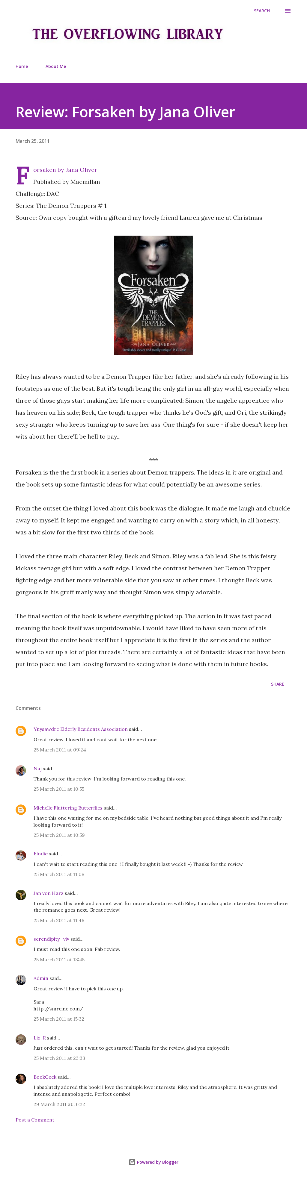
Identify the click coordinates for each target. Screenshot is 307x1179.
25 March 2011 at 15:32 (59, 1019)
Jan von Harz (49, 893)
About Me (56, 66)
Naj (38, 769)
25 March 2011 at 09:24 (60, 750)
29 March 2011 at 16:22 (59, 1104)
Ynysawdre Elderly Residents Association (81, 729)
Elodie (41, 854)
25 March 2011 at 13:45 (59, 960)
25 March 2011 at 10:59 (59, 835)
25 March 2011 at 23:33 (59, 1058)
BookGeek (45, 1077)
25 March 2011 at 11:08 (59, 874)
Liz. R (40, 1038)
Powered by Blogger (153, 1162)
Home (22, 66)
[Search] (262, 10)
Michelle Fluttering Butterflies (68, 808)
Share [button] (277, 684)
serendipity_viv (51, 939)
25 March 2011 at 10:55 (59, 789)
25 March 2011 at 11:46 (59, 920)
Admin (41, 978)
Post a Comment (35, 1120)
